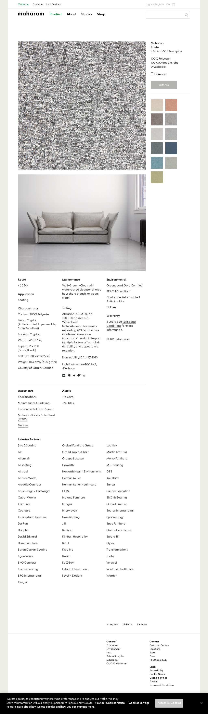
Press (152, 656)
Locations (155, 649)
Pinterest (142, 624)
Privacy (153, 681)
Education (112, 645)
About (71, 14)
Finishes (23, 425)
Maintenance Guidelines (34, 403)
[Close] (201, 703)
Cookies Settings (139, 703)
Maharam (23, 4)
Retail (153, 652)
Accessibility (156, 670)
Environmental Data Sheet (35, 409)
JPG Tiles (68, 403)
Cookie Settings (158, 678)
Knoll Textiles (53, 4)
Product (56, 14)
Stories (86, 14)
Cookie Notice (158, 674)
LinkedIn (127, 624)
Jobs (109, 652)
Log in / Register (155, 4)
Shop (101, 14)
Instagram (112, 624)
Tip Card (68, 397)
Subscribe (112, 660)
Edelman (37, 4)
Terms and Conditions (162, 685)
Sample (163, 85)
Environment (113, 649)
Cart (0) (170, 4)
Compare (160, 74)
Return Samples (115, 656)
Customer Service (159, 645)
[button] (56, 18)
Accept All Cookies (169, 703)
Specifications (27, 397)
